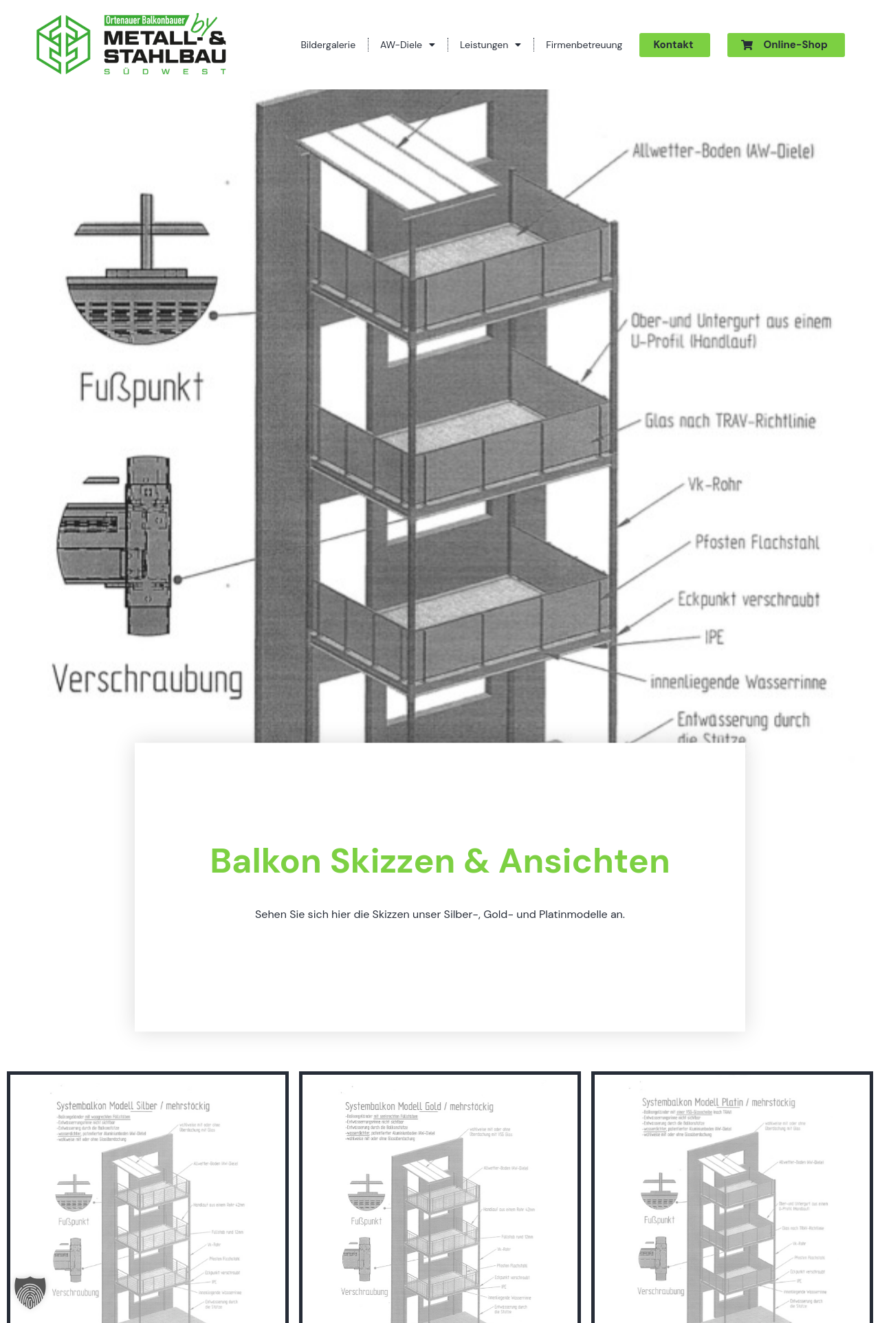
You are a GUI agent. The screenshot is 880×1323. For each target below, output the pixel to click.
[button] (30, 1292)
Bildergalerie (327, 45)
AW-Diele (407, 44)
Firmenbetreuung (584, 45)
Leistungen (490, 44)
